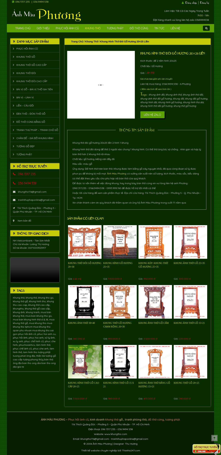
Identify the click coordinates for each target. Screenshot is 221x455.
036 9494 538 (41, 1)
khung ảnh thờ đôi (193, 94)
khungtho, (19, 308)
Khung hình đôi (148, 102)
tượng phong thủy (33, 359)
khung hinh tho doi (193, 102)
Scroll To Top (214, 438)
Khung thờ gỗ (25, 56)
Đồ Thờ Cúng (139, 28)
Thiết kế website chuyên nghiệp (99, 450)
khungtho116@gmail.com (29, 191)
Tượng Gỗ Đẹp (25, 146)
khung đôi (178, 98)
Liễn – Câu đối (25, 105)
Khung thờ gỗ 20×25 (186, 383)
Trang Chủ (22, 28)
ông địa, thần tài (36, 355)
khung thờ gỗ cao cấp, (37, 308)
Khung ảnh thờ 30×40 (81, 323)
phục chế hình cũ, (34, 341)
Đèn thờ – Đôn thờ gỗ (30, 113)
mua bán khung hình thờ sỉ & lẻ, (31, 319)
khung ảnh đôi (156, 94)
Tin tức (159, 28)
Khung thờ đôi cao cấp (31, 81)
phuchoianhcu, (27, 344)
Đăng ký (204, 2)
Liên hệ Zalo (152, 114)
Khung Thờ (92, 28)
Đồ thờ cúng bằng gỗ (30, 121)
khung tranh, (33, 312)
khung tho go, (46, 297)
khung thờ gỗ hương (185, 105)
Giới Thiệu (43, 28)
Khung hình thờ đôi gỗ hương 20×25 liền (172, 53)
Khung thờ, (19, 297)
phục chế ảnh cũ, (23, 348)
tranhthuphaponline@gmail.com (34, 199)
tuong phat (19, 355)
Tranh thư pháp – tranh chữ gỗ (37, 130)
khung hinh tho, (38, 301)
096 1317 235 (22, 1)
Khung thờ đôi (26, 73)
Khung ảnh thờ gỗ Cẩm (153, 323)
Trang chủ (77, 41)
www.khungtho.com (115, 434)
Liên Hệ (175, 28)
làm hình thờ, (43, 344)
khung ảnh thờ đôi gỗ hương (156, 98)
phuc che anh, (41, 348)
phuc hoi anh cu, (46, 334)
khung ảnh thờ (174, 94)
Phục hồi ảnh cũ (67, 28)
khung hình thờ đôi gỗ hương (156, 105)
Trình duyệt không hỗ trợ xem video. (34, 270)
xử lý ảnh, (50, 337)
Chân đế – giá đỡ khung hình (34, 138)
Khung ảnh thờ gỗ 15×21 (189, 323)
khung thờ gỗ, (21, 301)
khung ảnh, (19, 312)
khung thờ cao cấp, (39, 305)
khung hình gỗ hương (170, 102)
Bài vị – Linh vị (25, 97)
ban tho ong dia (31, 363)
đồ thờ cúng (156, 419)
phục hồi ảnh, (21, 337)
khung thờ (111, 419)
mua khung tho (38, 323)
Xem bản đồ (22, 220)
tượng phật (44, 352)
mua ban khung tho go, (38, 315)
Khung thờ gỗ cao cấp (31, 64)
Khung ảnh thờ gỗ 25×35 (189, 263)
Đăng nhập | (192, 2)
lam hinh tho (30, 352)
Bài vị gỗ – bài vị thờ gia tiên (34, 89)
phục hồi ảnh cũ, (27, 334)
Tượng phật (115, 28)
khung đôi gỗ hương (196, 98)
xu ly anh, (18, 341)
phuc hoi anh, (37, 337)
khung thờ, (32, 297)
